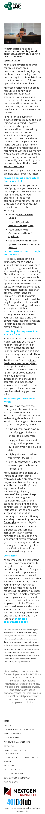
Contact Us (9, 746)
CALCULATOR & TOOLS (13, 769)
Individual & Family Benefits (17, 742)
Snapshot (8, 725)
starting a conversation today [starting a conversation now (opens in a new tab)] (16, 620)
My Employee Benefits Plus (19, 808)
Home (6, 721)
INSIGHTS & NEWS (11, 782)
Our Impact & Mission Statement (19, 729)
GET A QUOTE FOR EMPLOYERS (16, 774)
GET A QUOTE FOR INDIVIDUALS (17, 778)
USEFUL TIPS (9, 765)
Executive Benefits (12, 737)
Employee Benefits (12, 733)
